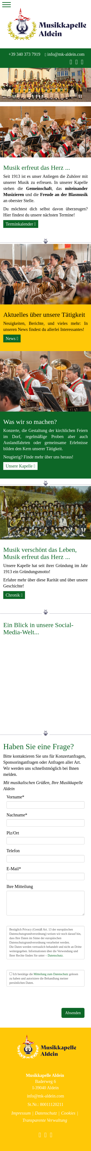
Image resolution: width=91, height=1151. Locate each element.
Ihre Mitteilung (20, 886)
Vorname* (15, 797)
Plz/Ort (13, 833)
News (12, 338)
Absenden (73, 1013)
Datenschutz (55, 955)
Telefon (13, 850)
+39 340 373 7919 (23, 54)
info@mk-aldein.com (64, 54)
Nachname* (17, 815)
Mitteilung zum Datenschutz (51, 974)
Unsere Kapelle (20, 466)
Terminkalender (21, 224)
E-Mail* (14, 868)
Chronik (14, 595)
